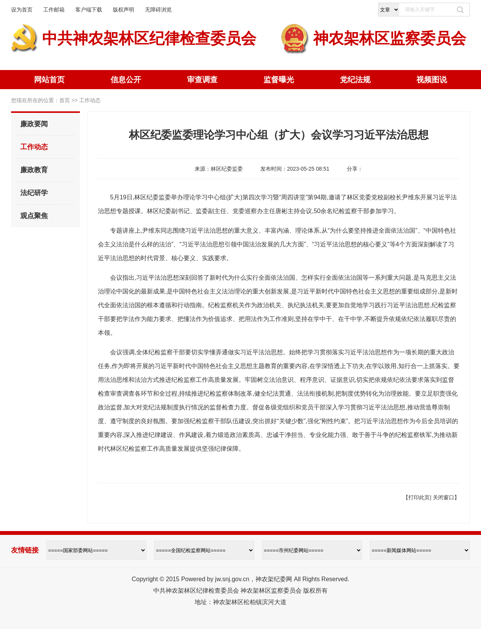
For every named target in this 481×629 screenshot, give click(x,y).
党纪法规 (355, 79)
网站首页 (49, 79)
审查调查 (202, 79)
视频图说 (431, 79)
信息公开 (125, 79)
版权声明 (123, 10)
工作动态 (34, 147)
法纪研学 (34, 193)
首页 (64, 100)
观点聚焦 (34, 216)
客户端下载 (88, 10)
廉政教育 (34, 170)
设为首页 (21, 10)
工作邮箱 (54, 10)
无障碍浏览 (158, 10)
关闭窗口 (443, 497)
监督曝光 (278, 79)
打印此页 (419, 497)
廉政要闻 (34, 124)
